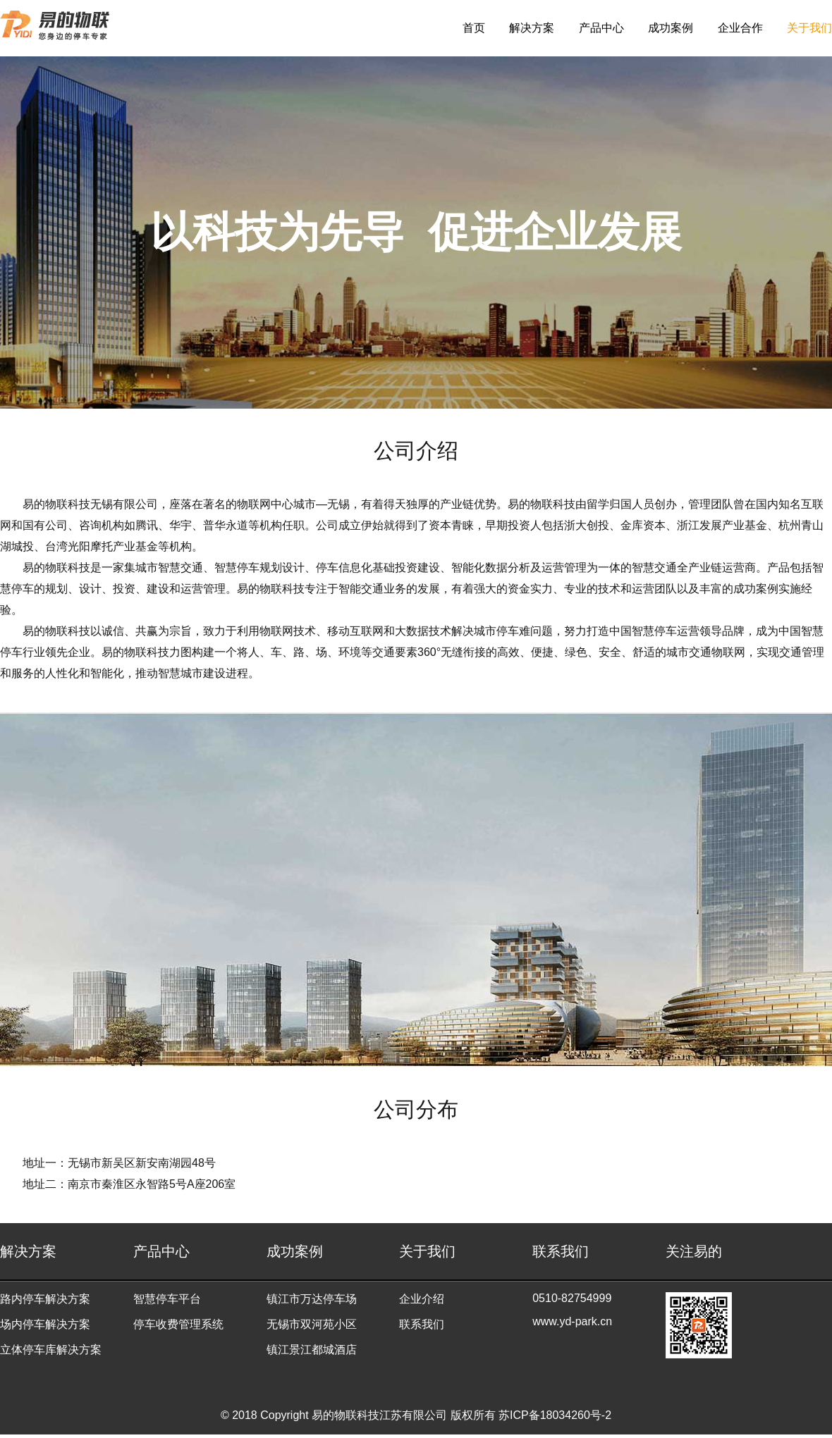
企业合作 (740, 28)
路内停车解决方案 (45, 1299)
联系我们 (421, 1324)
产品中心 (601, 28)
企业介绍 (421, 1299)
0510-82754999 (571, 1298)
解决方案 (531, 28)
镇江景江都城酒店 (312, 1350)
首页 (474, 28)
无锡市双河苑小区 (312, 1324)
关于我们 (809, 28)
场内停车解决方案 (45, 1324)
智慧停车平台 (167, 1299)
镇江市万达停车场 (312, 1299)
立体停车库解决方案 (51, 1350)
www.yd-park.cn (572, 1321)
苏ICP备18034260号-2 (554, 1415)
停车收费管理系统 (178, 1324)
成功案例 (670, 28)
